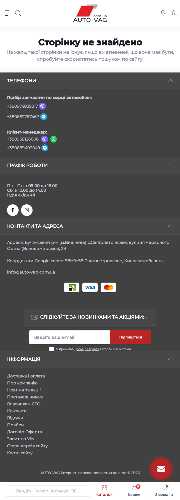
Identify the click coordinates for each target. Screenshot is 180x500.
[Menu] (7, 13)
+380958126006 (23, 139)
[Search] (18, 13)
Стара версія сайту (27, 445)
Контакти (17, 411)
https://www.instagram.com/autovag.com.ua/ (27, 210)
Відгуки (15, 418)
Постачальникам (25, 397)
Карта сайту (20, 452)
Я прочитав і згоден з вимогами (93, 349)
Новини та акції (24, 390)
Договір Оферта (86, 349)
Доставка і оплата (26, 376)
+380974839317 (22, 106)
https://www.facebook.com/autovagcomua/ (12, 210)
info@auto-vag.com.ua (31, 272)
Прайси (15, 425)
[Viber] (42, 106)
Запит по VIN (20, 439)
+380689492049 (23, 147)
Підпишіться (130, 337)
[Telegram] (43, 116)
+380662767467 (23, 116)
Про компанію (22, 383)
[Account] (174, 13)
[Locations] (163, 13)
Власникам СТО (23, 404)
